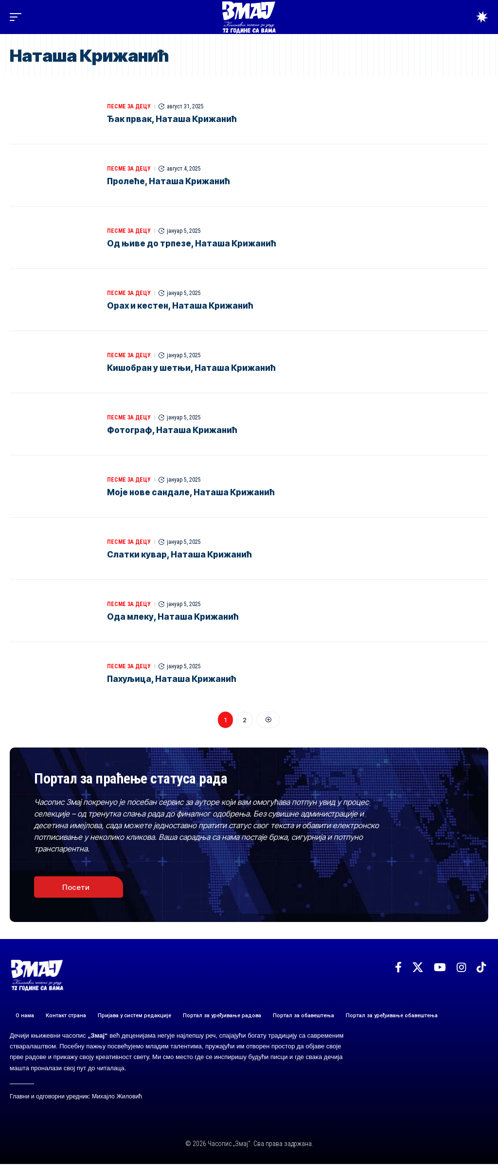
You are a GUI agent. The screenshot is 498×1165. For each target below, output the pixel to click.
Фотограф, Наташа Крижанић (172, 430)
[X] (418, 968)
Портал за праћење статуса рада (133, 778)
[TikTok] (481, 968)
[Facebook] (398, 968)
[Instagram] (461, 968)
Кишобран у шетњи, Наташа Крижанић (191, 368)
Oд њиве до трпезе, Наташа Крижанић (191, 243)
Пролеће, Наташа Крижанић (168, 181)
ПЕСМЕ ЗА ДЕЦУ (129, 106)
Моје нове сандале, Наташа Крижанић (191, 492)
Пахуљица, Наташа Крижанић (171, 679)
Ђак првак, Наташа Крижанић (172, 119)
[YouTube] (439, 968)
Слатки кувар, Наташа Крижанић (179, 554)
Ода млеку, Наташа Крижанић (173, 617)
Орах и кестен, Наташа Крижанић (180, 306)
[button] (18, 17)
